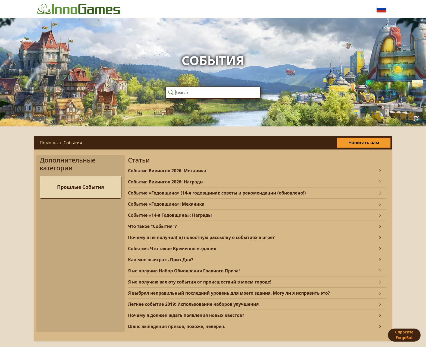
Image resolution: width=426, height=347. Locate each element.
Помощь (49, 143)
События (73, 143)
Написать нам (363, 143)
